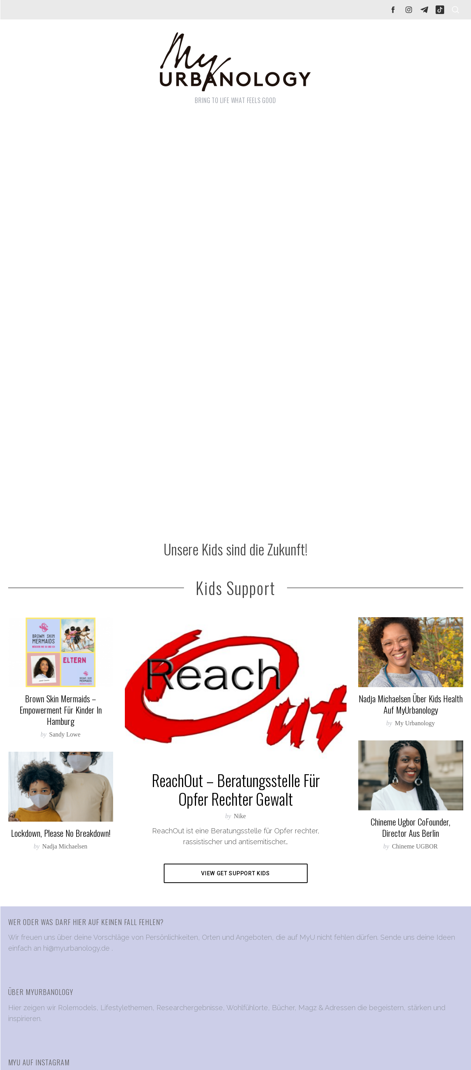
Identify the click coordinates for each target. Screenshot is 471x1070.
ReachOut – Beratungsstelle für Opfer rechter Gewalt (236, 789)
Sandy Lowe (64, 734)
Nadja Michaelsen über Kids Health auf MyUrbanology (411, 704)
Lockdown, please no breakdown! (60, 833)
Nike (240, 816)
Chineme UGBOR (415, 846)
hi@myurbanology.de (76, 948)
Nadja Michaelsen (65, 846)
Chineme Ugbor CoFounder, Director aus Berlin (410, 827)
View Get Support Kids (235, 873)
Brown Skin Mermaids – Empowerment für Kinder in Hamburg (60, 709)
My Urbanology (415, 723)
